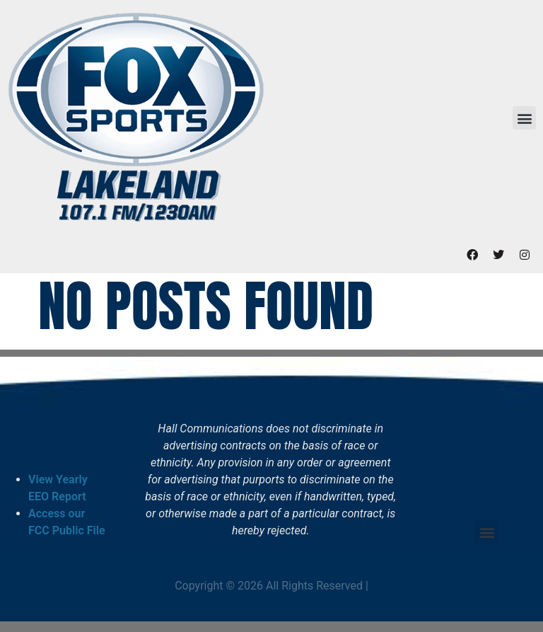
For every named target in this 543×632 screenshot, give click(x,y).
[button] (524, 118)
